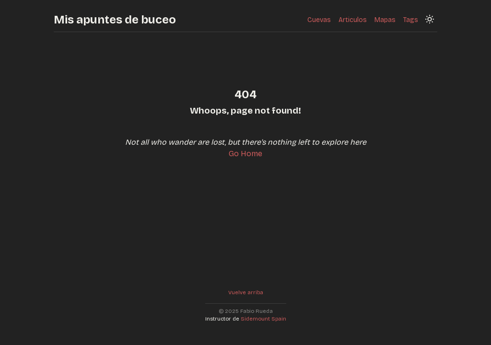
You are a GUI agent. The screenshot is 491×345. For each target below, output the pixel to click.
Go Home (245, 153)
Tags (410, 20)
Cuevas (319, 20)
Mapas (385, 20)
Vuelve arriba (245, 292)
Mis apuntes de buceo (115, 19)
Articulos (353, 20)
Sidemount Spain (263, 319)
